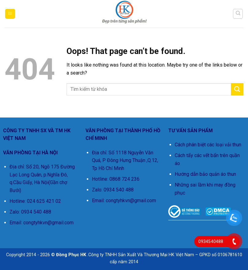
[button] (10, 14)
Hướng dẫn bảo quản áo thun (205, 174)
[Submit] (237, 89)
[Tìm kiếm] (238, 14)
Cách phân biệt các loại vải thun (208, 145)
